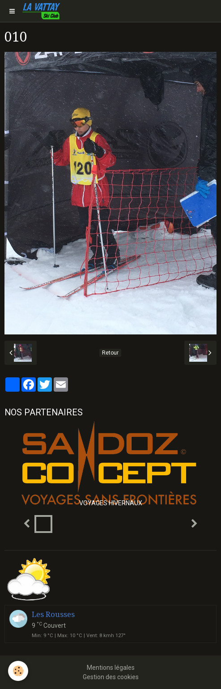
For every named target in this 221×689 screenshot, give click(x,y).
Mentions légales (111, 667)
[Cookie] (18, 671)
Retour (110, 353)
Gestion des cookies (111, 677)
